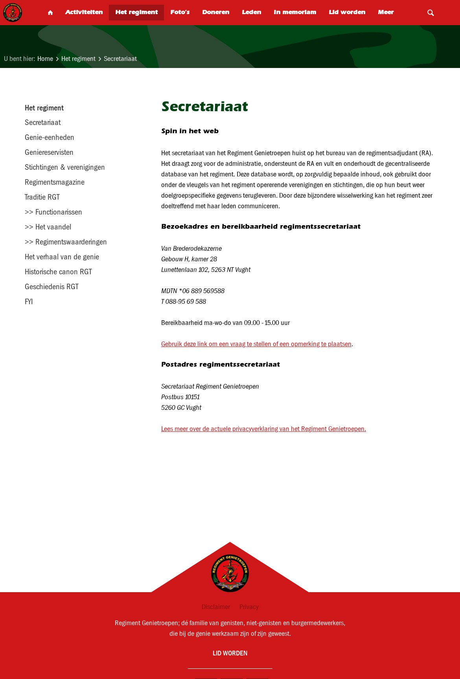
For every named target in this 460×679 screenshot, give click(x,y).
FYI (29, 301)
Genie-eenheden (49, 137)
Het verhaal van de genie (62, 256)
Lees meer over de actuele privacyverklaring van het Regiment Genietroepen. (263, 429)
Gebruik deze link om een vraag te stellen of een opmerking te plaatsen (256, 344)
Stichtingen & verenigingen (65, 167)
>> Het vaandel (48, 226)
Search (430, 12)
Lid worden (230, 652)
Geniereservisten (49, 152)
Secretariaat (120, 59)
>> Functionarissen (53, 212)
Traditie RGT (42, 197)
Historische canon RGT (58, 271)
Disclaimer (216, 607)
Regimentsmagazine (55, 182)
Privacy (249, 607)
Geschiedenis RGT (51, 286)
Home (45, 59)
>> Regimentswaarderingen (66, 241)
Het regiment (78, 59)
